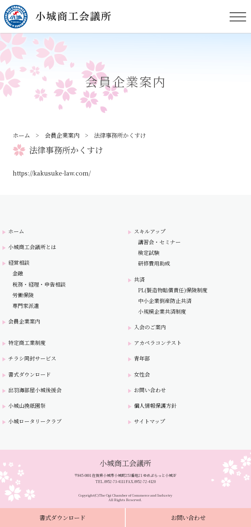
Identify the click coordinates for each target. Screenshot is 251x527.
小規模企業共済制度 (162, 311)
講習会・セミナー (159, 242)
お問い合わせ (188, 517)
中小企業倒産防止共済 (164, 301)
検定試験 (148, 253)
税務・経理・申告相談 (39, 284)
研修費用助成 (154, 263)
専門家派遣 (25, 306)
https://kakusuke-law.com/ (52, 173)
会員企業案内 (62, 135)
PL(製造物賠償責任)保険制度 (172, 290)
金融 (17, 273)
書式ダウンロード (62, 517)
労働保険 (23, 295)
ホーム (21, 135)
